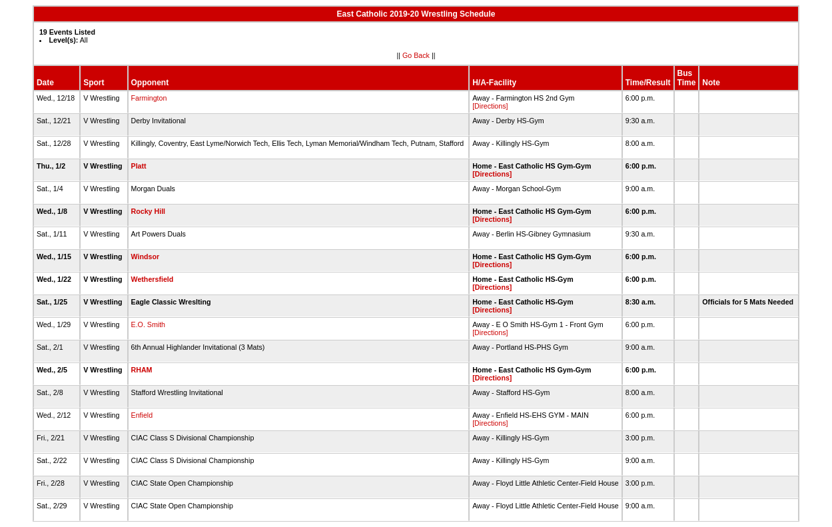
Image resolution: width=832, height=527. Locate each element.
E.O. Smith (148, 324)
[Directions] (490, 106)
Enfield (142, 415)
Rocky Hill (148, 211)
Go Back (416, 55)
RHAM (142, 370)
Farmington (149, 98)
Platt (139, 166)
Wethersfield (152, 279)
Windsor (145, 257)
